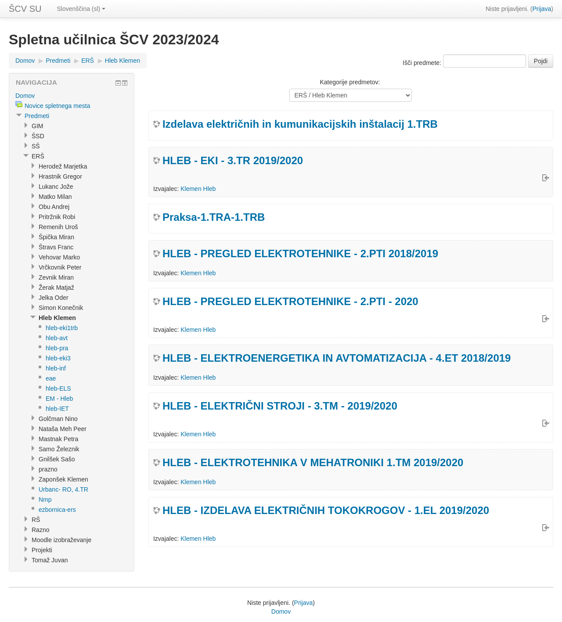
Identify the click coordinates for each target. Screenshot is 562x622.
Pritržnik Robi (57, 216)
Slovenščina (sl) (81, 8)
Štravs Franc (56, 247)
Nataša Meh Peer (62, 428)
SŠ (36, 146)
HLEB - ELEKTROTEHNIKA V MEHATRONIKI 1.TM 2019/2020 (312, 462)
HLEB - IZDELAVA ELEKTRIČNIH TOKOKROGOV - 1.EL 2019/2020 (325, 510)
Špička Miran (56, 237)
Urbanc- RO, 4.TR (63, 489)
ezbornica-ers (57, 509)
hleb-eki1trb (62, 327)
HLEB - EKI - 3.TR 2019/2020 (232, 160)
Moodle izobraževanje (61, 539)
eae (51, 378)
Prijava (542, 8)
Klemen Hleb (198, 188)
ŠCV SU (25, 9)
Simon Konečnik (61, 307)
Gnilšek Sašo (57, 459)
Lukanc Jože (56, 186)
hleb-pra (57, 348)
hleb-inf (56, 368)
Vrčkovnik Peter (60, 267)
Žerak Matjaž (56, 287)
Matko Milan (55, 196)
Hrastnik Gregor (60, 176)
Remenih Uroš (58, 226)
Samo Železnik (59, 449)
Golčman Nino (58, 418)
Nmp (45, 499)
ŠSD (38, 136)
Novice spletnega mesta (57, 105)
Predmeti (58, 60)
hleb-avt (57, 338)
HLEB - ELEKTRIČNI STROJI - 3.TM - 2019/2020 (279, 406)
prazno (48, 469)
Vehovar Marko (59, 257)
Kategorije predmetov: (350, 82)
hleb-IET (57, 408)
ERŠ (87, 60)
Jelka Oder (53, 297)
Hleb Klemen (122, 60)
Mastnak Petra (58, 438)
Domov (25, 60)
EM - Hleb (59, 398)
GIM (37, 125)
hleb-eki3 (58, 358)
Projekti (42, 550)
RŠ (36, 519)
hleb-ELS (58, 388)
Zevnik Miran (56, 277)
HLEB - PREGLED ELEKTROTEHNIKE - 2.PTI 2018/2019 (300, 253)
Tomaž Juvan (50, 560)
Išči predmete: (423, 62)
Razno (40, 529)
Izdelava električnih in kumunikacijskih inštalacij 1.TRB (300, 124)
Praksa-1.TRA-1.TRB (213, 217)
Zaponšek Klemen (63, 479)
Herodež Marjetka (63, 166)
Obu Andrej (54, 206)
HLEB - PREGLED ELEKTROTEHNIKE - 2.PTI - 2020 (290, 301)
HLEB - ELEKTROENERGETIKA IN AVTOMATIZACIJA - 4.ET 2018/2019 (336, 358)
